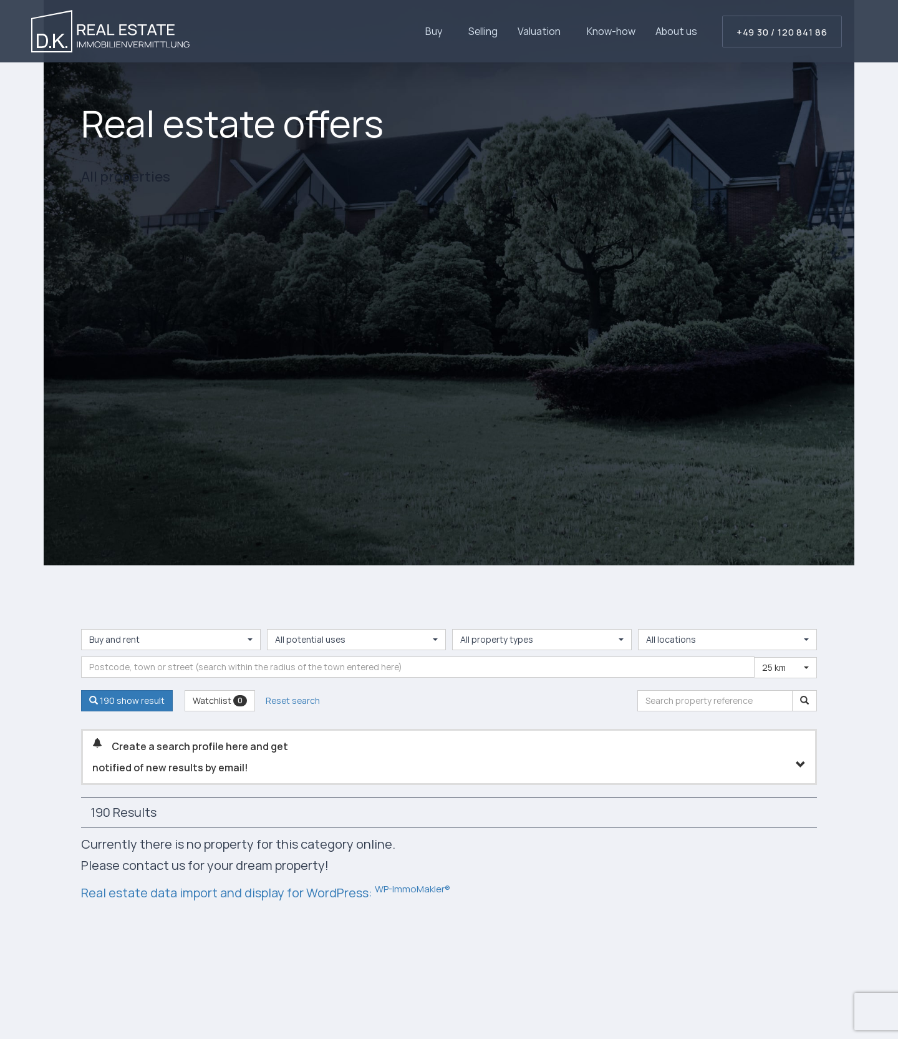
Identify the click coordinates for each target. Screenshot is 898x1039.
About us (676, 31)
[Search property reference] (804, 700)
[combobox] (171, 639)
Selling (483, 31)
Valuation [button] (542, 31)
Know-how (611, 31)
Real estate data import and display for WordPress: (265, 892)
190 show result (127, 700)
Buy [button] (436, 31)
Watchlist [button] (220, 700)
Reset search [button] (293, 700)
